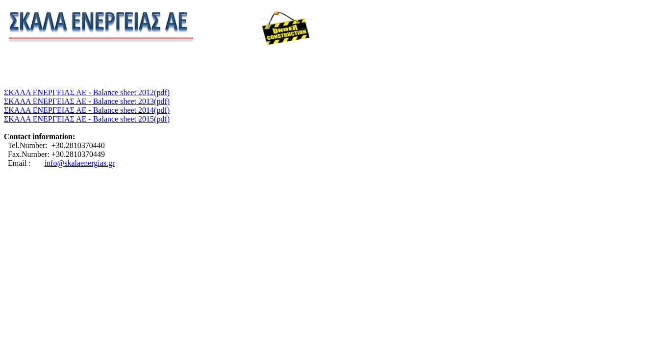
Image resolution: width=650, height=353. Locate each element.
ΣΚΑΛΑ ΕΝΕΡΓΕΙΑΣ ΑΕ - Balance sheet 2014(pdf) (87, 110)
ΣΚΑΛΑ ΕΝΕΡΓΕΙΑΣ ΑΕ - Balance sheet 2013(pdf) (87, 101)
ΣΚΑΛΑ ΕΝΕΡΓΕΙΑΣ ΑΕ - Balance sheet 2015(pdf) (87, 119)
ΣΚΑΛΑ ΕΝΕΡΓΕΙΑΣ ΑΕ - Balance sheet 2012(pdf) (87, 92)
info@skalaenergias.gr (80, 163)
